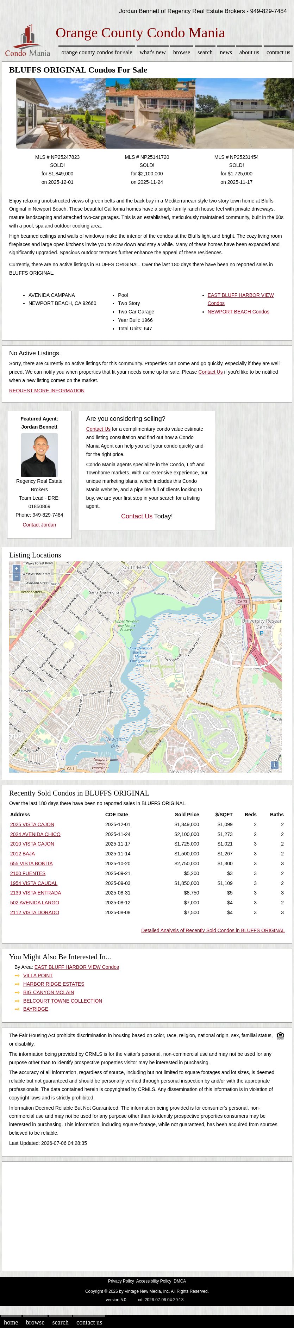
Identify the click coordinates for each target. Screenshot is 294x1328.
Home (11, 1322)
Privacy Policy (121, 1281)
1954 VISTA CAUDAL (33, 883)
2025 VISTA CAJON (32, 824)
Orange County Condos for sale (96, 52)
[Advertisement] (135, 1214)
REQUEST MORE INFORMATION (47, 390)
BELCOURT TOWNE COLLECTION (62, 1001)
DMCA (180, 1281)
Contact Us (278, 52)
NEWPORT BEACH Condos (238, 311)
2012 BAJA (22, 853)
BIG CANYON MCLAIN (48, 992)
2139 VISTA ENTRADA (35, 893)
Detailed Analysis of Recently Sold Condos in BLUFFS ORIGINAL (213, 930)
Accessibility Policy (153, 1281)
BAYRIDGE (35, 1009)
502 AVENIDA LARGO (34, 902)
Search (205, 52)
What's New (153, 52)
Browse (181, 52)
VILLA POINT (38, 975)
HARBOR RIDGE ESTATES (54, 984)
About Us (249, 52)
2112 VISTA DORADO (34, 912)
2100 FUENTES (27, 873)
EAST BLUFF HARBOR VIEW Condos (77, 967)
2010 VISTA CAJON (32, 844)
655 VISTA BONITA (31, 863)
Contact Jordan (39, 525)
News (226, 52)
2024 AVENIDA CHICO (35, 834)
